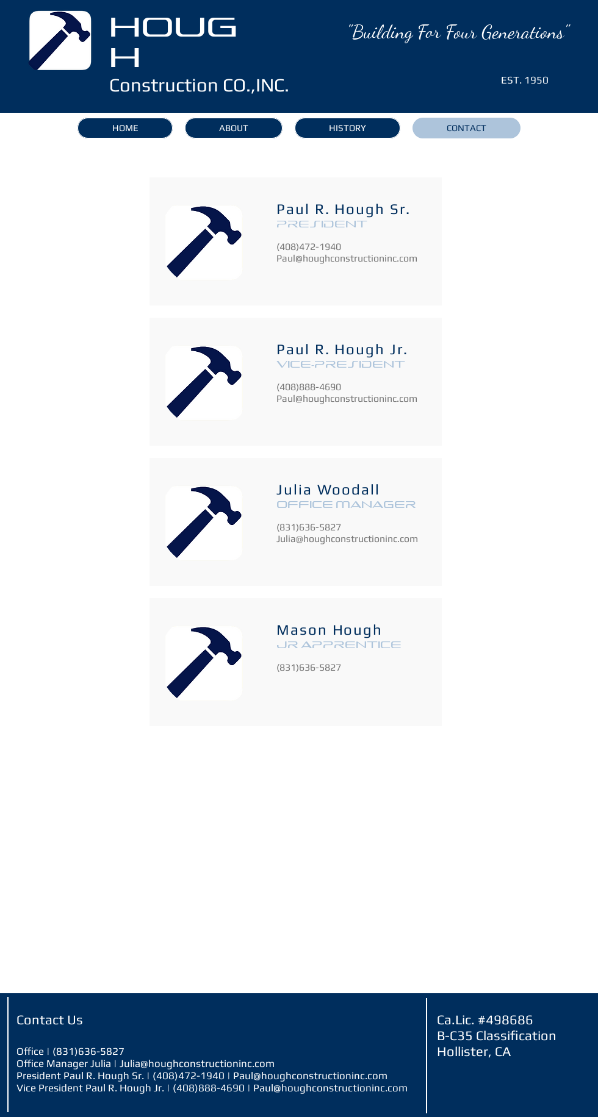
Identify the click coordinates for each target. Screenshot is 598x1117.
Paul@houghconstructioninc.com (346, 258)
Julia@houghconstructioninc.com (347, 538)
